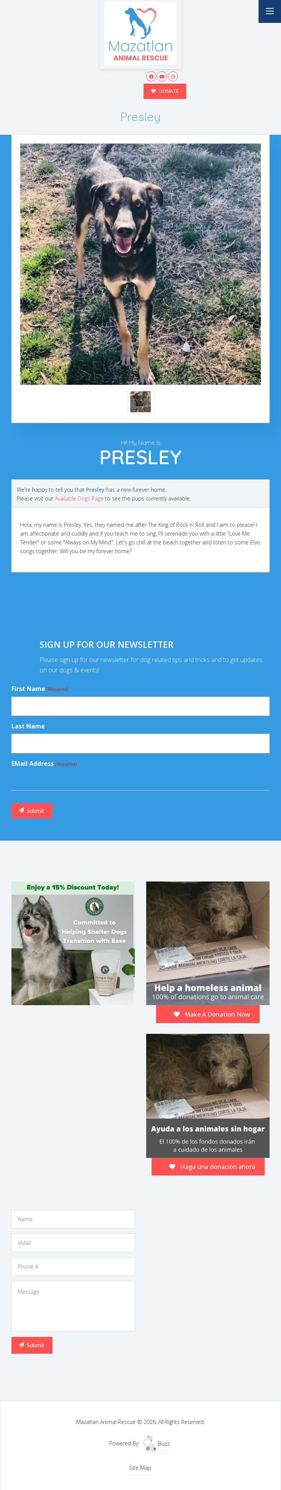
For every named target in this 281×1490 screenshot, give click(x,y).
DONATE (164, 91)
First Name (40, 688)
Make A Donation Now (212, 1014)
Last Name (28, 726)
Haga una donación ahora (212, 1166)
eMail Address (44, 763)
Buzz (156, 1443)
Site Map (140, 1467)
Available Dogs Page (79, 498)
